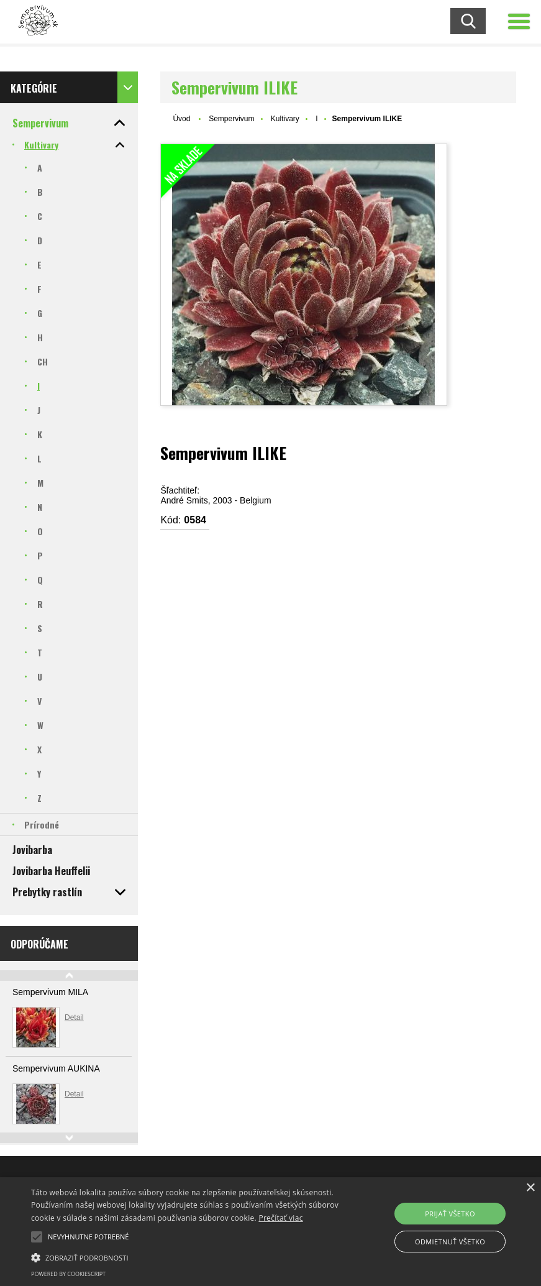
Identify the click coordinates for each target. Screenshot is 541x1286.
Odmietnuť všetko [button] (450, 1241)
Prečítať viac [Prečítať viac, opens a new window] (280, 1218)
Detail (74, 1017)
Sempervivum (231, 118)
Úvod (181, 118)
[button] (36, 1236)
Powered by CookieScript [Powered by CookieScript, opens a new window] (68, 1274)
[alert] (270, 1231)
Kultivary (285, 118)
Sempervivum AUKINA (56, 1068)
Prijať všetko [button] (450, 1213)
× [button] (530, 1188)
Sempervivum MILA (50, 992)
